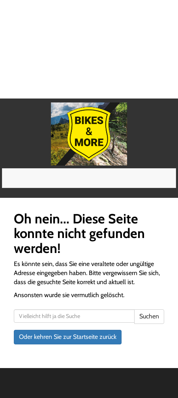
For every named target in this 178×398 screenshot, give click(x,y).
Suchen (149, 316)
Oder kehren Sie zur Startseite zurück (67, 336)
